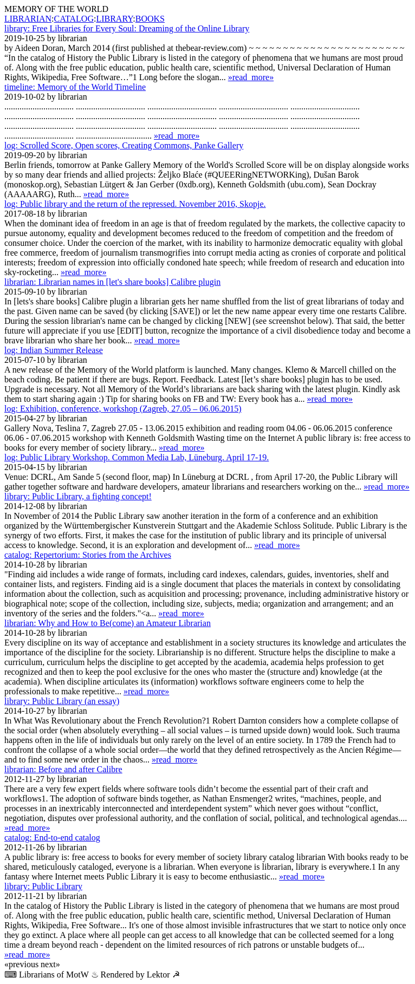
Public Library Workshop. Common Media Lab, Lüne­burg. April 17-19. (136, 457)
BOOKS (150, 18)
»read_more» (251, 77)
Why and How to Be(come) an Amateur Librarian (107, 623)
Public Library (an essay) (61, 701)
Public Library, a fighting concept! (78, 496)
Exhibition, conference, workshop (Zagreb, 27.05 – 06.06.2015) (123, 408)
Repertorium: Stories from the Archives (87, 554)
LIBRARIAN (27, 18)
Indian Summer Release (53, 350)
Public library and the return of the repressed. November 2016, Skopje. (135, 203)
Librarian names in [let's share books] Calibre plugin (112, 281)
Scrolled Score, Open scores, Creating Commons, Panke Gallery (123, 145)
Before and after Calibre (63, 769)
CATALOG (74, 18)
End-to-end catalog (52, 837)
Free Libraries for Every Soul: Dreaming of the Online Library (126, 28)
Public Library (43, 886)
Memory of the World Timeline (75, 87)
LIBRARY (114, 18)
